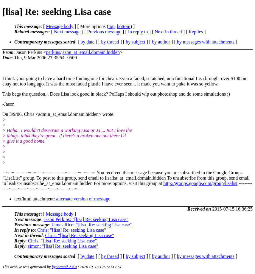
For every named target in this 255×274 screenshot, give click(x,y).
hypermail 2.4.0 (64, 266)
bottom (123, 26)
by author (161, 41)
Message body (59, 26)
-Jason (8, 104)
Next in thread (168, 31)
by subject (135, 41)
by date (87, 41)
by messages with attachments (205, 41)
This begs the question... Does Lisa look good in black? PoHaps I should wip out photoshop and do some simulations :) (116, 93)
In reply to (138, 31)
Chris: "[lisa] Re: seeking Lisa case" (71, 230)
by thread (110, 41)
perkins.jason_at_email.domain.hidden (83, 52)
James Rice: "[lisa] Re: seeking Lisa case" (92, 224)
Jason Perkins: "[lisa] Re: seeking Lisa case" (86, 219)
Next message (67, 31)
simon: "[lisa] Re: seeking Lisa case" (63, 246)
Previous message (104, 31)
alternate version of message (83, 198)
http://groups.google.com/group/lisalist (200, 183)
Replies (196, 31)
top (111, 26)
